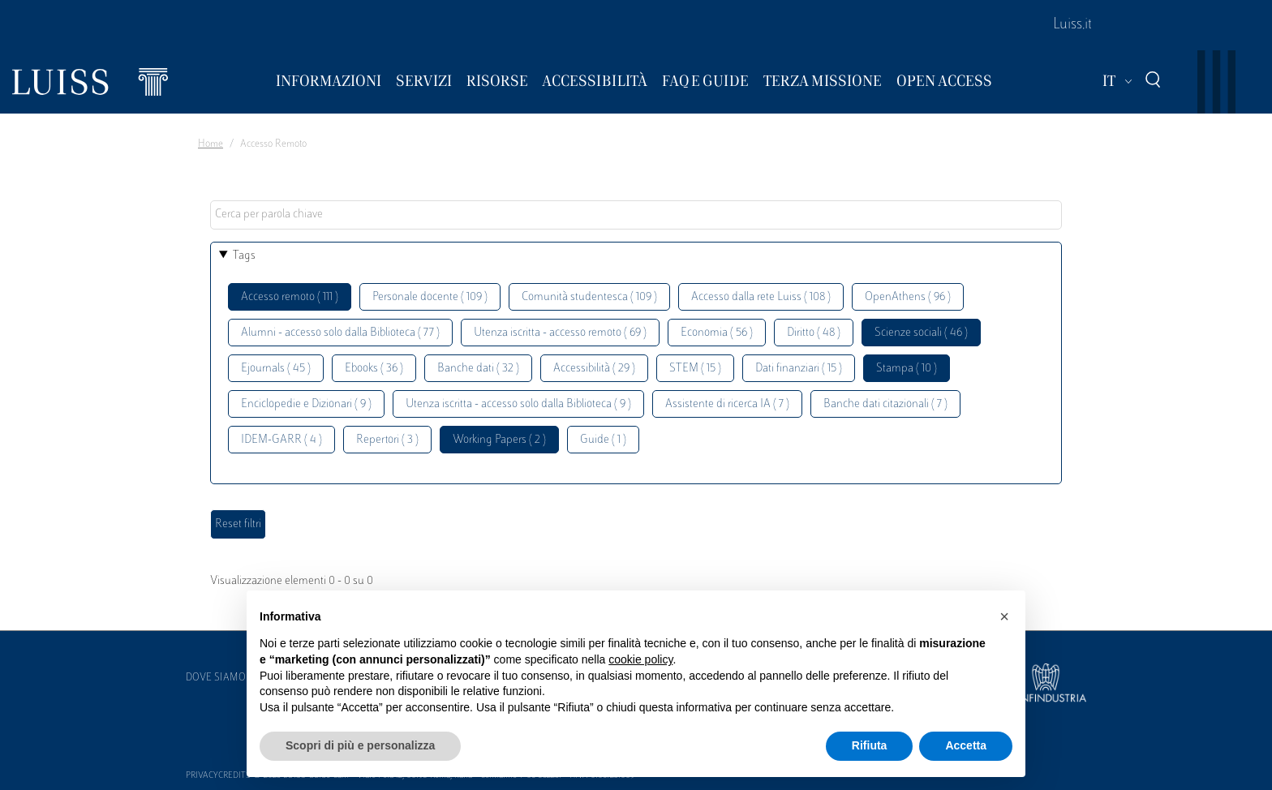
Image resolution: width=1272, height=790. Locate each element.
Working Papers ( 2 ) (499, 440)
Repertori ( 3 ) (387, 440)
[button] (1004, 616)
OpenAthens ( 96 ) (908, 297)
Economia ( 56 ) (717, 333)
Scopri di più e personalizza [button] (360, 745)
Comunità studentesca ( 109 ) (589, 297)
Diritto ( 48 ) (813, 333)
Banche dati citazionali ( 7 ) (885, 404)
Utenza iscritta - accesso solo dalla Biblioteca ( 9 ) (518, 404)
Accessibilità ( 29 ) (594, 369)
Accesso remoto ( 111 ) (289, 297)
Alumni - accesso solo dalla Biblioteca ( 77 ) (340, 333)
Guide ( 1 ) (603, 440)
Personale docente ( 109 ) (430, 297)
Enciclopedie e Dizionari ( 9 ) (306, 404)
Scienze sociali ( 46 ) (921, 333)
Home (210, 144)
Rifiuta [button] (869, 745)
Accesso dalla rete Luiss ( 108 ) (761, 297)
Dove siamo (216, 678)
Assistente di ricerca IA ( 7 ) (727, 404)
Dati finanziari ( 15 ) (798, 369)
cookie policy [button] (640, 659)
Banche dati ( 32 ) (478, 369)
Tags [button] (244, 256)
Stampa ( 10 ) (906, 369)
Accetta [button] (965, 745)
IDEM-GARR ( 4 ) (281, 440)
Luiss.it (1072, 25)
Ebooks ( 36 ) (374, 369)
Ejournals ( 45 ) (276, 369)
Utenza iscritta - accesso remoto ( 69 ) (560, 333)
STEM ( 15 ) (695, 369)
